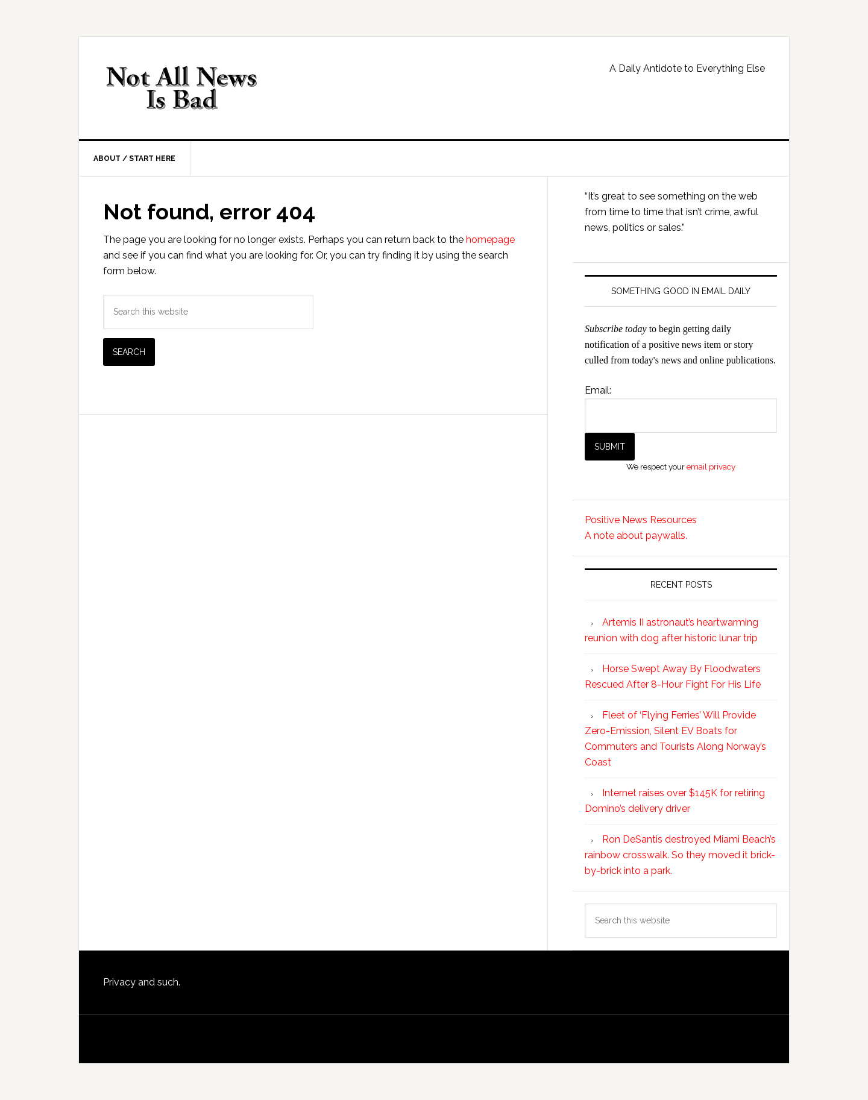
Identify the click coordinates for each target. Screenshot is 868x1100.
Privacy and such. (141, 982)
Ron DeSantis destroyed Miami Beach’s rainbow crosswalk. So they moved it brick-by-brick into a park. (680, 855)
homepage (490, 239)
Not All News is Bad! (181, 88)
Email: (598, 390)
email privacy (711, 466)
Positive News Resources (641, 520)
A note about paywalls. (636, 535)
